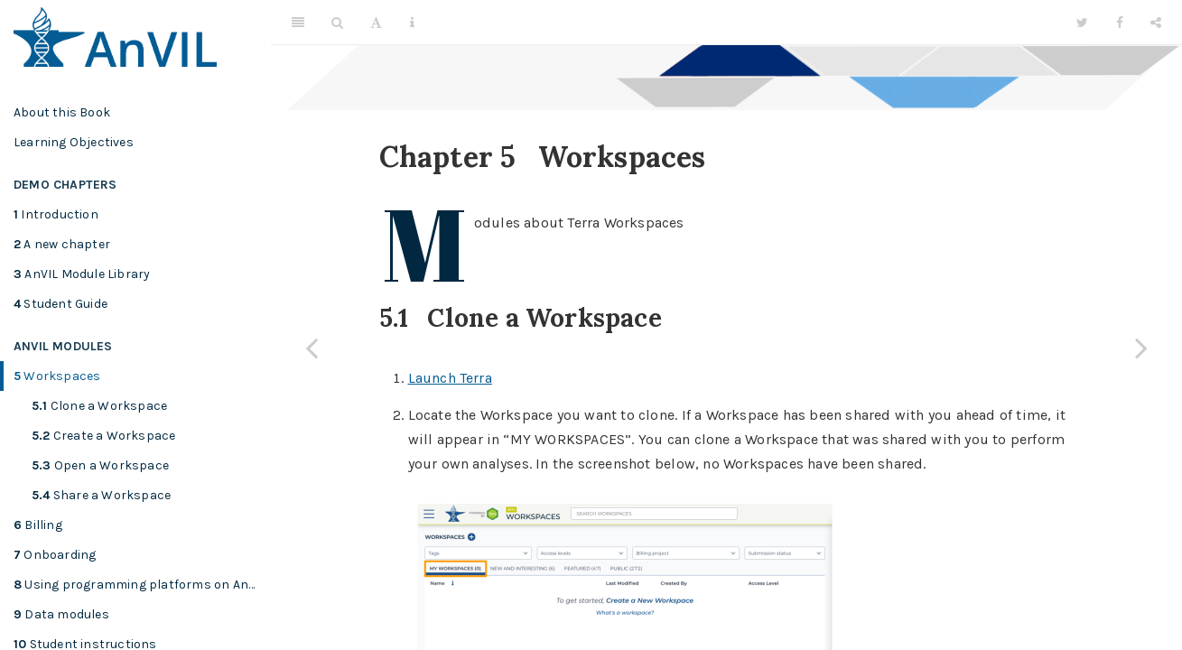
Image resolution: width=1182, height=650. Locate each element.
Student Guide (60, 303)
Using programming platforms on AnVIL (140, 584)
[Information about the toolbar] (412, 22)
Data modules (61, 614)
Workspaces (57, 376)
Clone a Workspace (99, 405)
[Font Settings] (376, 22)
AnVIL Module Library (82, 274)
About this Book (62, 112)
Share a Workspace (101, 495)
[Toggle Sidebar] (298, 22)
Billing (38, 525)
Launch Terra (450, 377)
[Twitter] (1082, 22)
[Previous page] (311, 347)
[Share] (1156, 22)
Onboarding (55, 554)
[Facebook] (1120, 22)
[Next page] (1141, 347)
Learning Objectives (74, 142)
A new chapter (62, 244)
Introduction (56, 214)
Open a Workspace (100, 465)
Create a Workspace (103, 435)
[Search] (337, 22)
